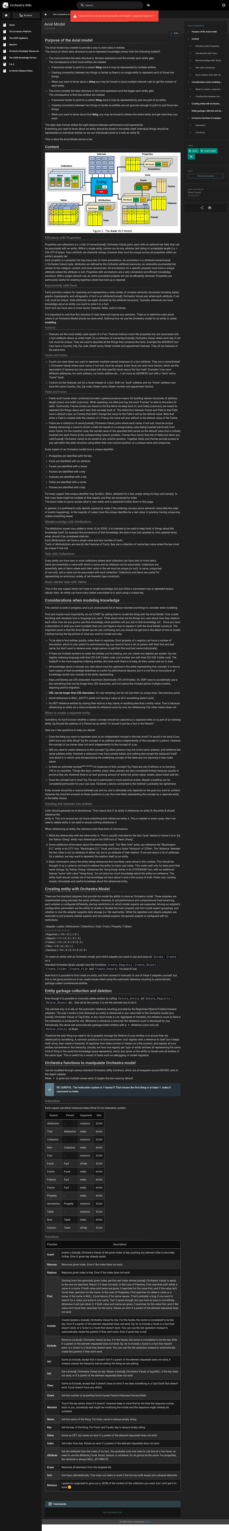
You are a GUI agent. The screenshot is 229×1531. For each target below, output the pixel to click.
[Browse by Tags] (149, 5)
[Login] (224, 5)
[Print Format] (210, 208)
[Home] (6, 15)
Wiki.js (148, 1528)
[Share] (202, 208)
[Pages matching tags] (191, 156)
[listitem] (206, 31)
